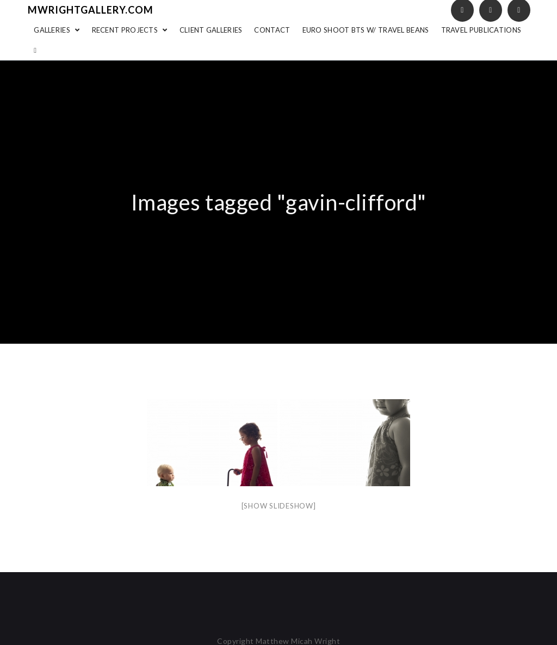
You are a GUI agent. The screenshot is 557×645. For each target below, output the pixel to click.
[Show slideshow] (279, 505)
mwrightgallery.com (90, 10)
